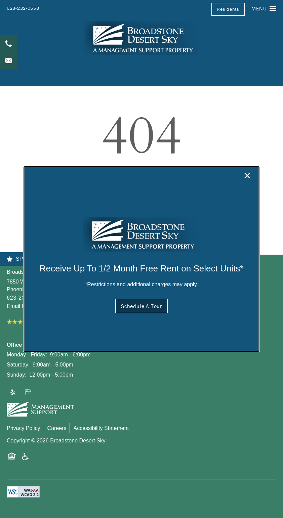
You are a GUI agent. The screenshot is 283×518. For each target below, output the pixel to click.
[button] (227, 9)
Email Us (17, 306)
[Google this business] (28, 392)
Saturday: (18, 365)
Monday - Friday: (27, 354)
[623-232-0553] (8, 43)
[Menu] (263, 8)
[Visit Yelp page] (13, 392)
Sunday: (17, 375)
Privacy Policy (23, 428)
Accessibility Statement (101, 428)
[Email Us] (8, 60)
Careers (57, 428)
